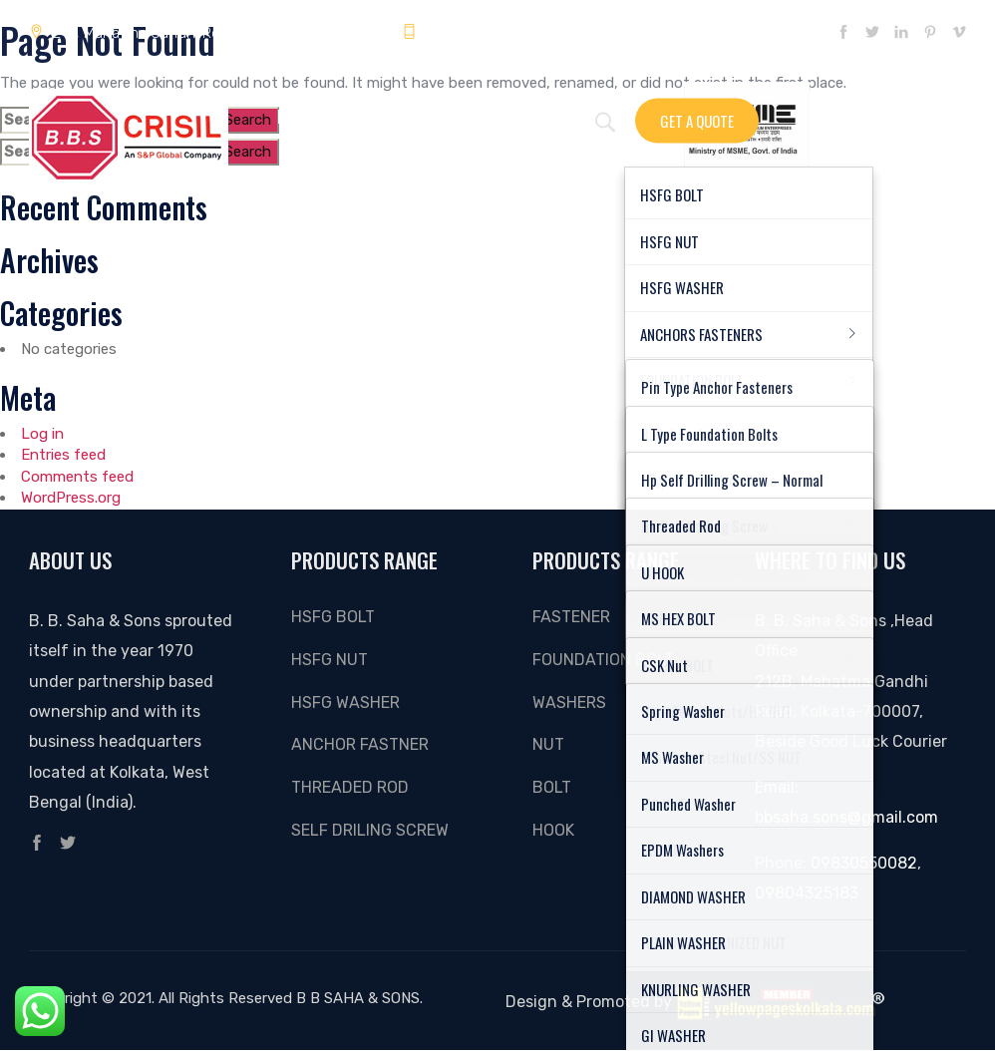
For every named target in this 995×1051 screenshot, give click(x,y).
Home (294, 117)
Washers (569, 702)
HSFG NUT (329, 659)
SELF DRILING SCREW (370, 830)
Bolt (551, 787)
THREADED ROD (350, 787)
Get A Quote (697, 120)
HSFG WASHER (345, 702)
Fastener (571, 616)
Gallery (440, 117)
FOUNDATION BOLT (603, 659)
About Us (521, 117)
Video (594, 117)
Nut (548, 744)
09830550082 (864, 863)
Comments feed (77, 477)
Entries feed (63, 455)
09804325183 (462, 33)
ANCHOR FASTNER (360, 744)
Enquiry (363, 117)
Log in (42, 434)
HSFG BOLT (333, 616)
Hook (553, 830)
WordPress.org (71, 498)
